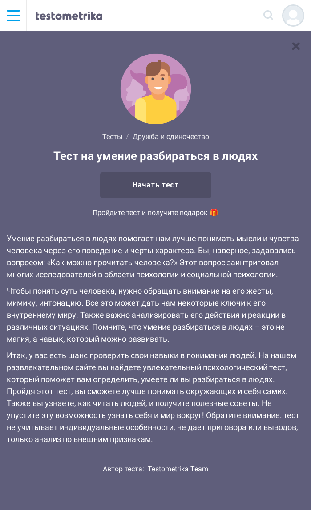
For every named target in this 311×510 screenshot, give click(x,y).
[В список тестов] (295, 46)
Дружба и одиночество (171, 136)
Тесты (112, 136)
